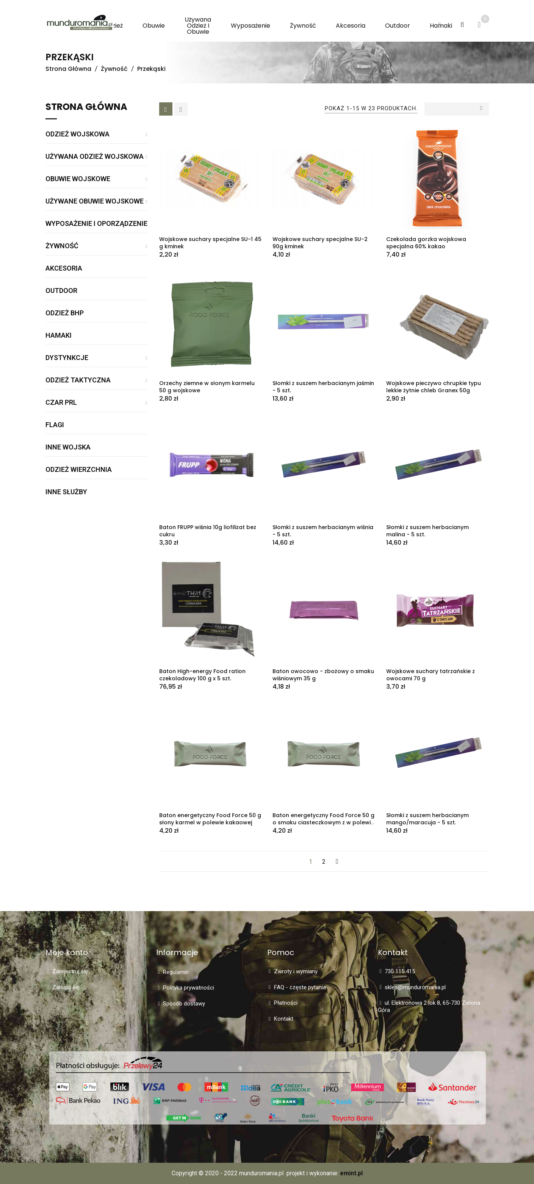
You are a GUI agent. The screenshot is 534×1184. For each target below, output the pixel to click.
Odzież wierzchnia (78, 469)
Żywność (61, 246)
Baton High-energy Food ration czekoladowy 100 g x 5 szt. (202, 674)
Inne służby (66, 492)
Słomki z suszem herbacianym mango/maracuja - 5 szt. (427, 818)
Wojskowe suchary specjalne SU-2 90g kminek (320, 242)
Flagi (54, 425)
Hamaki (58, 335)
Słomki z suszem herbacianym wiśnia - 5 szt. (322, 530)
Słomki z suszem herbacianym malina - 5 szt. (427, 530)
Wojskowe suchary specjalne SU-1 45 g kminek (210, 242)
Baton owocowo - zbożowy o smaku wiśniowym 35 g (323, 674)
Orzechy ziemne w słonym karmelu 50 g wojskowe (207, 386)
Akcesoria (63, 268)
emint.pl (351, 1173)
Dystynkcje (66, 358)
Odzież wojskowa (77, 134)
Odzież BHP (64, 313)
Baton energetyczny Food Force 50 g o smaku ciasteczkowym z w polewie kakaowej (323, 822)
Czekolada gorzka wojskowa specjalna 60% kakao (426, 242)
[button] (439, 25)
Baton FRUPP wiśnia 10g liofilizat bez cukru (207, 530)
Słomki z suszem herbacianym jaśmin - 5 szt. (323, 386)
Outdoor (61, 290)
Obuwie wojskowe (77, 179)
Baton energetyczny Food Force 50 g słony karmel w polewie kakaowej (210, 818)
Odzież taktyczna (78, 380)
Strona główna (86, 107)
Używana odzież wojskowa (94, 156)
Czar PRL (61, 402)
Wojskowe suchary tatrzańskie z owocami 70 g (430, 674)
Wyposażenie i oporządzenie (96, 223)
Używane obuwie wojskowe (94, 201)
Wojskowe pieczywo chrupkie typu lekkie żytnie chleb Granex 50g (433, 386)
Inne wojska (68, 447)
